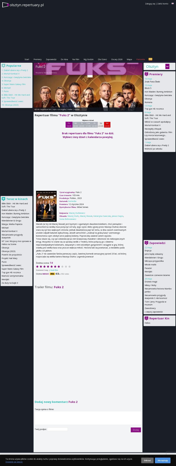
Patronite (140, 59)
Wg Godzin (89, 59)
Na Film (75, 59)
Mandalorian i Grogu (154, 257)
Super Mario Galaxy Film (15, 84)
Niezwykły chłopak (153, 129)
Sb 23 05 (100, 124)
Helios (147, 323)
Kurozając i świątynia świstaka (158, 95)
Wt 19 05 (75, 124)
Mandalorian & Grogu (11, 220)
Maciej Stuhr (73, 216)
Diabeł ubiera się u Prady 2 (157, 145)
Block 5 (148, 88)
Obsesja (148, 98)
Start (27, 59)
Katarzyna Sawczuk (102, 216)
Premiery (38, 59)
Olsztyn (152, 66)
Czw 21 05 (88, 124)
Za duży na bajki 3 (10, 283)
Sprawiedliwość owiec (154, 139)
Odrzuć (147, 460)
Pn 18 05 (69, 124)
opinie (76, 109)
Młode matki (150, 264)
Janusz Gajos (117, 216)
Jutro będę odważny (154, 254)
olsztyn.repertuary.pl (27, 4)
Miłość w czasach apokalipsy (157, 121)
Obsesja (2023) (12, 105)
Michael (7, 88)
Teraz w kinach (17, 199)
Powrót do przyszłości (12, 254)
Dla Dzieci (102, 59)
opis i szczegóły (59, 109)
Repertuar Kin (159, 318)
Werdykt (148, 271)
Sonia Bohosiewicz (67, 219)
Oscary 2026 (116, 59)
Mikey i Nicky (150, 285)
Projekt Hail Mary (9, 258)
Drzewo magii (151, 281)
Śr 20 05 (81, 124)
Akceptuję (163, 460)
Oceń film (54, 270)
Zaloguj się (150, 3)
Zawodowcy (150, 308)
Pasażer (148, 268)
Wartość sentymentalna (12, 276)
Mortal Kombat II (152, 125)
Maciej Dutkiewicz (50, 73)
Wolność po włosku (153, 148)
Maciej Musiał (86, 216)
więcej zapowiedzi (154, 311)
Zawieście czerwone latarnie (157, 275)
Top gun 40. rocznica (154, 108)
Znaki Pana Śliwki (152, 81)
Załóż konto (162, 3)
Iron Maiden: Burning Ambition (158, 91)
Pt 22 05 (94, 124)
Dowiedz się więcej (14, 461)
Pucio (6, 91)
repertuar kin (45, 109)
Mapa (129, 59)
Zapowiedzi (51, 59)
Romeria (148, 102)
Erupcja (148, 250)
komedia (72, 201)
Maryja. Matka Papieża (12, 224)
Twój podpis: (41, 429)
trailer (70, 109)
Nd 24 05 (107, 124)
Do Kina (64, 59)
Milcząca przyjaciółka (154, 261)
